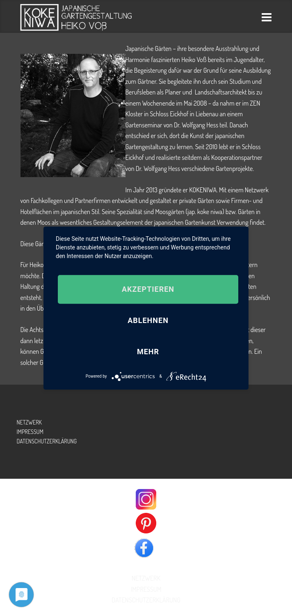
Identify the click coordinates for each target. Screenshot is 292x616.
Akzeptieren (148, 289)
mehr (148, 351)
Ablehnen (148, 320)
